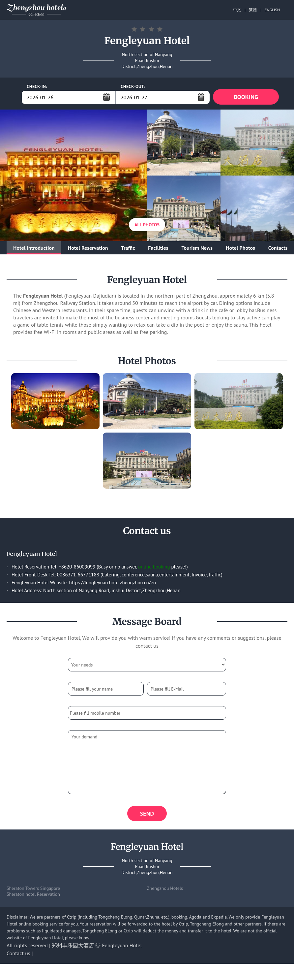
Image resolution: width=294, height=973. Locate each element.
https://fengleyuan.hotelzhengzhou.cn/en (112, 583)
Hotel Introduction (34, 248)
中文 (237, 9)
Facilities (158, 248)
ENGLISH (272, 9)
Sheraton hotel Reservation (33, 896)
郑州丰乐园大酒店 (73, 947)
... (106, 97)
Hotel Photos (240, 248)
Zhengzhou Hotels (165, 890)
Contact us (18, 955)
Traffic (128, 248)
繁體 (253, 9)
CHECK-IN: (37, 86)
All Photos (147, 226)
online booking (154, 568)
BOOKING (246, 97)
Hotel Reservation (88, 248)
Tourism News (197, 248)
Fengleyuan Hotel (122, 947)
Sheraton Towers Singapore (33, 890)
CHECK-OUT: (133, 86)
